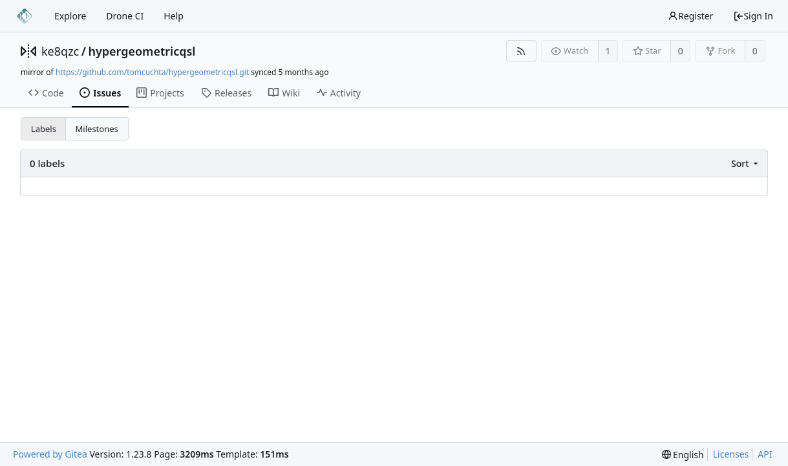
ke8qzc (60, 51)
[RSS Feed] (521, 50)
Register (690, 16)
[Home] (24, 16)
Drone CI (125, 16)
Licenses (731, 454)
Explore (70, 16)
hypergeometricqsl (141, 51)
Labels (43, 129)
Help (174, 16)
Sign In (753, 16)
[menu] (745, 163)
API (765, 454)
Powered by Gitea (50, 454)
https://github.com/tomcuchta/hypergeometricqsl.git (152, 72)
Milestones (97, 129)
